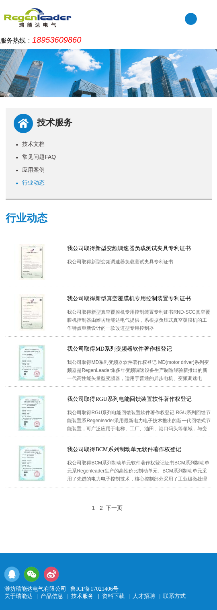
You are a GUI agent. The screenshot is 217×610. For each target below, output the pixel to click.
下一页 (114, 508)
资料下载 (113, 596)
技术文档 (30, 144)
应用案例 (30, 169)
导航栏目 (207, 20)
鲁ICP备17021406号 (94, 589)
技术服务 (82, 596)
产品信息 (52, 596)
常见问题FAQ (36, 157)
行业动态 (30, 182)
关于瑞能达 (18, 596)
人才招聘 (144, 596)
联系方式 (174, 596)
